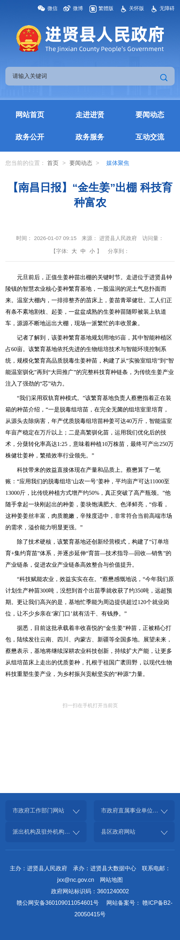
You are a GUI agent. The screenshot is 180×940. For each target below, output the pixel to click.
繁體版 (106, 8)
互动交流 (149, 137)
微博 (78, 8)
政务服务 (89, 137)
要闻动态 (149, 115)
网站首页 (29, 115)
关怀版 (136, 8)
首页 (53, 163)
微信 (52, 8)
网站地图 (111, 880)
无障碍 (167, 8)
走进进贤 (89, 115)
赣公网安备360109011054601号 (58, 903)
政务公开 (29, 137)
